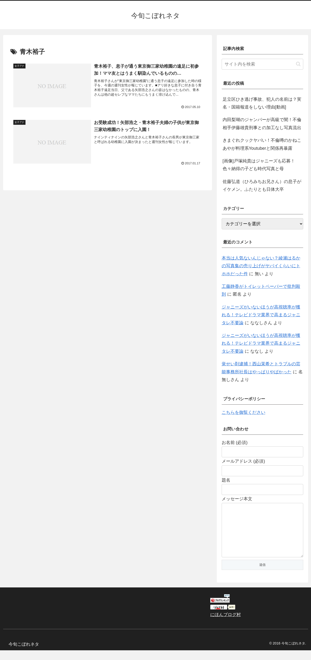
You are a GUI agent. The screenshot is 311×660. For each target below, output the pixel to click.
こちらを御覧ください (243, 412)
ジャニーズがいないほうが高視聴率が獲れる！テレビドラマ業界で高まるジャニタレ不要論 (261, 315)
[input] (262, 64)
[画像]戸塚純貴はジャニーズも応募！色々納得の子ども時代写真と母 (259, 165)
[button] (298, 64)
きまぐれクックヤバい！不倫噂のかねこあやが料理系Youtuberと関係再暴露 (262, 144)
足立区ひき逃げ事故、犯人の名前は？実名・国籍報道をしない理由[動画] (262, 103)
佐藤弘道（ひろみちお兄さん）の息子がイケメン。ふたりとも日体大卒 (262, 185)
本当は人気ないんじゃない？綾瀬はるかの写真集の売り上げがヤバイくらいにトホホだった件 (261, 266)
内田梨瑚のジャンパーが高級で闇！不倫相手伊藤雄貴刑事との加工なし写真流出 (262, 123)
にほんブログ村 (225, 624)
